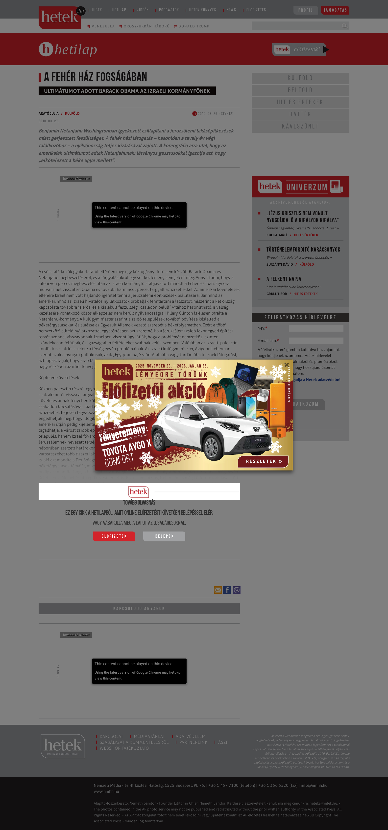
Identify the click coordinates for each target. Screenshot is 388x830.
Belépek (164, 536)
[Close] (286, 366)
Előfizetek (114, 536)
